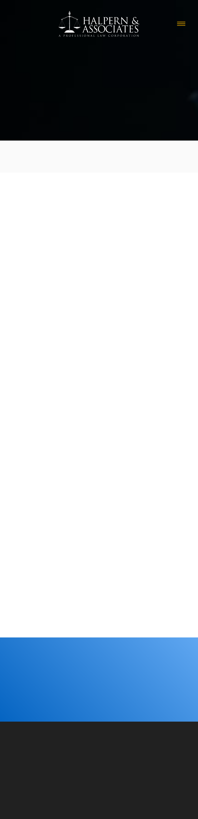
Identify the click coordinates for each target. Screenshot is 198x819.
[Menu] (181, 24)
